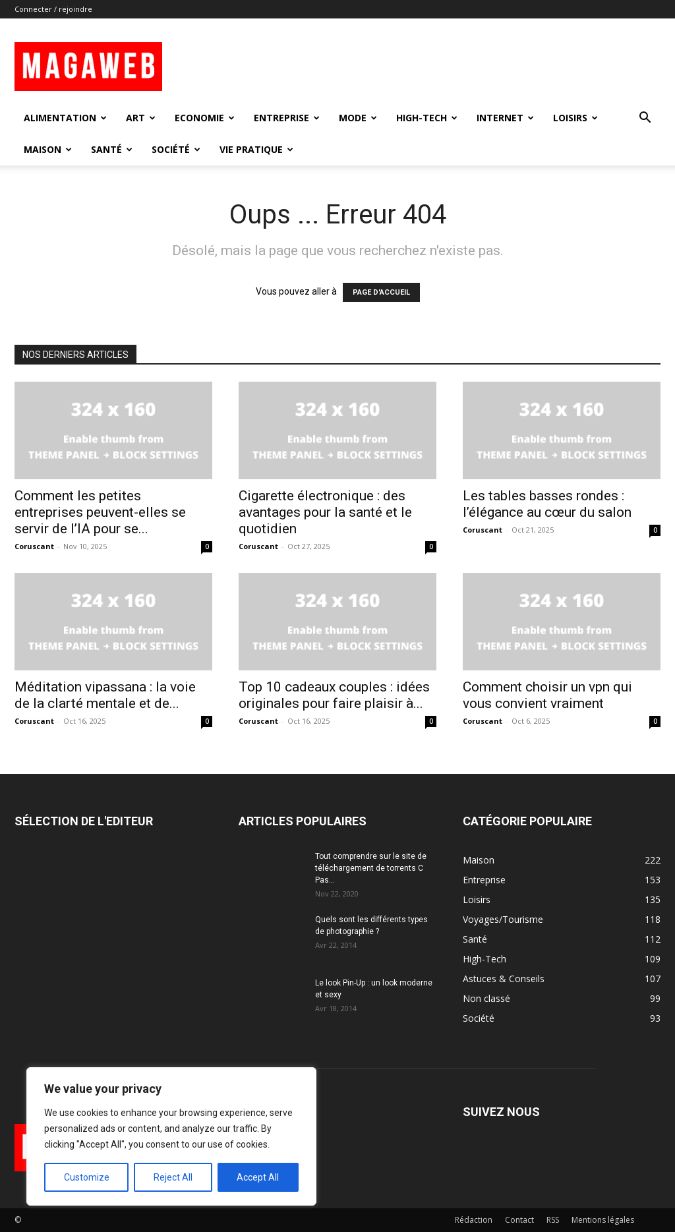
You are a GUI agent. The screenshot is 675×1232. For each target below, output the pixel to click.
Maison (48, 149)
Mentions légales (603, 1219)
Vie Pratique (256, 149)
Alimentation (65, 117)
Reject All (173, 1177)
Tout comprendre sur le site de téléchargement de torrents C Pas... (370, 868)
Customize (86, 1177)
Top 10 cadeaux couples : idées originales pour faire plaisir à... (334, 695)
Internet (505, 117)
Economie (205, 117)
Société (176, 149)
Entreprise (287, 117)
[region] (171, 1136)
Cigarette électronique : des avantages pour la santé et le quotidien (325, 512)
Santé (111, 149)
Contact (519, 1219)
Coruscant (34, 546)
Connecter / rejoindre (53, 9)
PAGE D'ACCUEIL (381, 292)
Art (141, 117)
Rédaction (473, 1219)
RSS (552, 1219)
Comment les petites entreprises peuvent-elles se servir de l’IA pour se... (100, 512)
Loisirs (575, 117)
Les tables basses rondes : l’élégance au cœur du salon (547, 504)
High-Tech (426, 117)
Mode (358, 117)
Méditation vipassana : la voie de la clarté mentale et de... (105, 695)
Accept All (258, 1177)
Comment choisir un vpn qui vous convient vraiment (547, 695)
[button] (644, 119)
